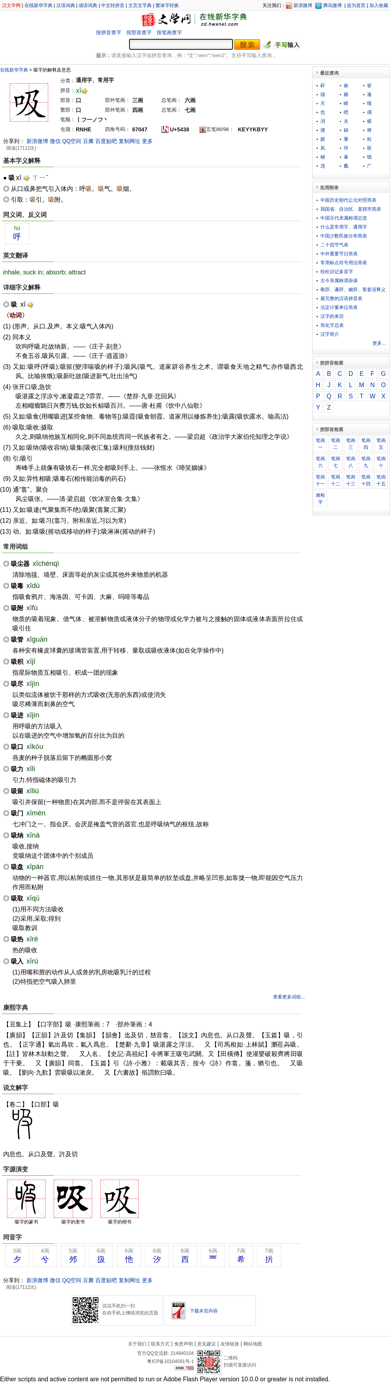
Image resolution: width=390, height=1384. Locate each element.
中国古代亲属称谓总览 (343, 218)
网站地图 (252, 1344)
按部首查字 (139, 32)
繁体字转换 (167, 5)
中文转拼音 (112, 5)
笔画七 (335, 462)
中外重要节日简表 (339, 254)
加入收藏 (378, 5)
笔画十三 (350, 480)
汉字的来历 (332, 316)
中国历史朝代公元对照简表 (348, 200)
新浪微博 (303, 5)
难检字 (320, 498)
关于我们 (137, 1344)
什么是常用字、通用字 (343, 227)
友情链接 (229, 1344)
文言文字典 (140, 5)
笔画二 (335, 444)
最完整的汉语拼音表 (341, 298)
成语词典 (88, 5)
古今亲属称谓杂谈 (339, 280)
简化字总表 (332, 325)
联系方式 (160, 1344)
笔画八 (350, 462)
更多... (379, 343)
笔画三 (350, 444)
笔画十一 (320, 480)
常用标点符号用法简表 (343, 262)
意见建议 (206, 1344)
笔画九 (366, 462)
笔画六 (320, 462)
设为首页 (356, 5)
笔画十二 (335, 480)
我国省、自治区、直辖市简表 (350, 209)
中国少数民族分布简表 (343, 236)
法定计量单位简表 (339, 307)
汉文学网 (11, 5)
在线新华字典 (38, 5)
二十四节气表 (334, 245)
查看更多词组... (289, 997)
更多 (147, 141)
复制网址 (129, 141)
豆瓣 (88, 141)
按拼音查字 (108, 32)
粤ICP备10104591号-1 (170, 1361)
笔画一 (320, 444)
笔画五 (381, 444)
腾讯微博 (332, 5)
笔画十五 (381, 480)
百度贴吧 (106, 141)
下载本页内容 (204, 1311)
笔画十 (381, 462)
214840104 (182, 1353)
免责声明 (183, 1344)
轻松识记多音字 (336, 271)
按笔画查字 (169, 32)
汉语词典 (65, 5)
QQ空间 (72, 141)
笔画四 (366, 444)
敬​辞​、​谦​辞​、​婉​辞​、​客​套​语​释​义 (353, 289)
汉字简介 (329, 334)
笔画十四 (366, 480)
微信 (55, 141)
